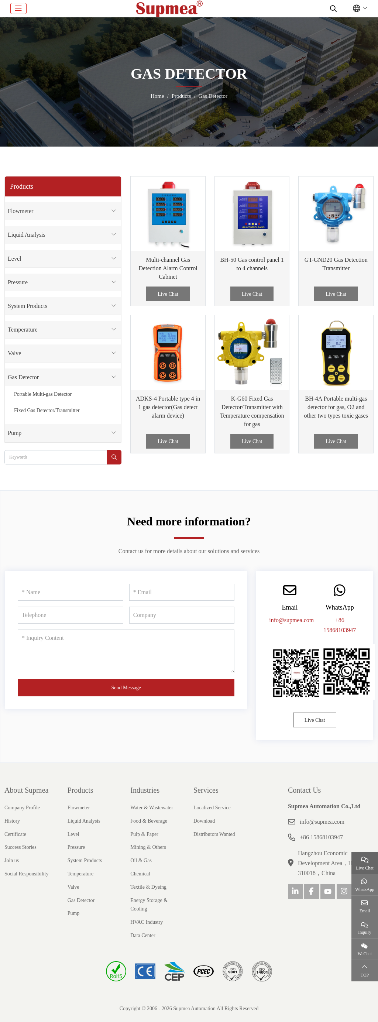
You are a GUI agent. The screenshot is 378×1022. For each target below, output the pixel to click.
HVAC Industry (146, 922)
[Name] (70, 592)
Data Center (142, 935)
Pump (14, 433)
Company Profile (22, 807)
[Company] (182, 615)
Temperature (23, 329)
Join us (11, 860)
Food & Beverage (148, 821)
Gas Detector (23, 377)
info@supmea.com (291, 620)
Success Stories (20, 847)
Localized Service (212, 807)
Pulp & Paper (144, 834)
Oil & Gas (141, 860)
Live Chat (168, 294)
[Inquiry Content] (126, 651)
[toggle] (18, 8)
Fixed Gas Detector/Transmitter (47, 410)
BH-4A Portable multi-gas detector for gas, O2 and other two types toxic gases (336, 407)
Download (204, 821)
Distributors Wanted (214, 834)
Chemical (140, 874)
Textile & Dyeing (148, 887)
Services (206, 790)
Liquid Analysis (26, 235)
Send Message (126, 687)
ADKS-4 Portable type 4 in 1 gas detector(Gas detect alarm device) (168, 407)
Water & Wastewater (151, 807)
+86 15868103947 (321, 837)
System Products (27, 306)
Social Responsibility (26, 874)
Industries (144, 790)
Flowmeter (20, 211)
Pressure (18, 282)
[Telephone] (70, 615)
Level (14, 259)
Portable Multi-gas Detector (43, 394)
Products (80, 790)
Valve (14, 353)
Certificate (15, 834)
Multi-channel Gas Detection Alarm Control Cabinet (168, 268)
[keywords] (55, 457)
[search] (332, 8)
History (12, 821)
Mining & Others (148, 847)
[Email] (182, 592)
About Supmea (26, 790)
